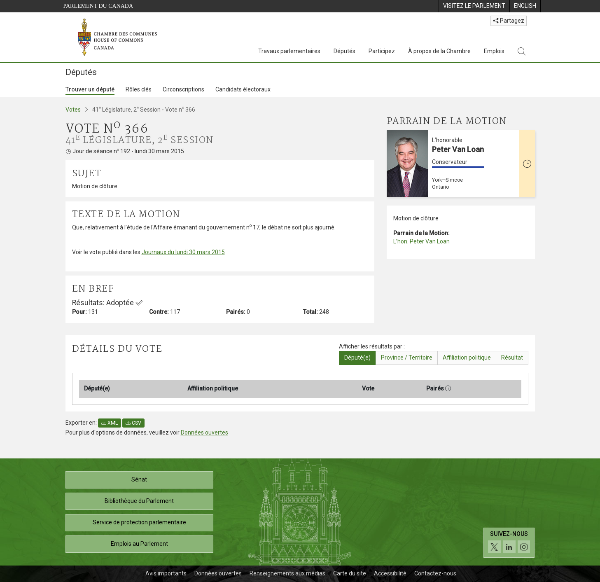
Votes (73, 109)
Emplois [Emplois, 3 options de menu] (494, 51)
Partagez (508, 20)
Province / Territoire (406, 357)
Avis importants (166, 573)
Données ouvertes (204, 432)
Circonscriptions (183, 89)
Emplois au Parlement (139, 543)
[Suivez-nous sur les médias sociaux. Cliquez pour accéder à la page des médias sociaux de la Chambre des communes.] (509, 543)
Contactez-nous (435, 573)
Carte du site (349, 573)
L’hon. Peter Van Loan (421, 241)
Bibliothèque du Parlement (139, 501)
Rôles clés (139, 89)
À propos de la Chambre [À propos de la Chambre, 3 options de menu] (439, 51)
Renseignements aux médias (287, 573)
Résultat (512, 357)
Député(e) (357, 357)
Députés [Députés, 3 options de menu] (344, 51)
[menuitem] (474, 6)
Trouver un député (89, 89)
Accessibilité (390, 573)
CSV (133, 423)
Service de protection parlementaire (139, 522)
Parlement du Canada (98, 6)
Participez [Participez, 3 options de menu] (382, 51)
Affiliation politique (467, 357)
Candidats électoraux (243, 89)
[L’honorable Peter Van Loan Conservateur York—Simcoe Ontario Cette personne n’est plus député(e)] (461, 163)
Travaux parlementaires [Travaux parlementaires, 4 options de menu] (289, 51)
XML (109, 423)
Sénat (139, 479)
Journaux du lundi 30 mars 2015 (183, 252)
